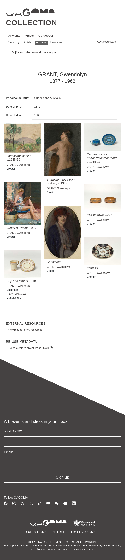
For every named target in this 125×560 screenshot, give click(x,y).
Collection (31, 23)
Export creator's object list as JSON (28, 348)
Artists (29, 35)
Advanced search (107, 41)
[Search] (62, 52)
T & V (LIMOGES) (17, 293)
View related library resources (25, 329)
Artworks (14, 35)
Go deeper (45, 35)
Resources (56, 42)
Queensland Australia (47, 98)
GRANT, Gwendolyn (18, 164)
